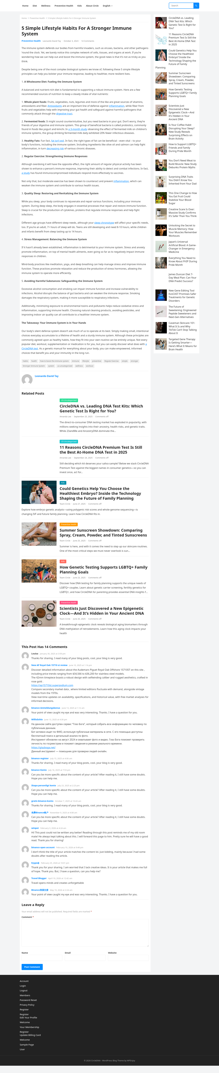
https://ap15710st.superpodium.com (53, 691)
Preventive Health (38, 19)
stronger (135, 362)
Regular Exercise (113, 362)
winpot (36, 834)
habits (26, 362)
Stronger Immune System (35, 367)
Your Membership (29, 1034)
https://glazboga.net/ (45, 753)
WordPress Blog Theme (113, 1067)
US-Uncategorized (70, 401)
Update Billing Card (30, 1042)
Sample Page (27, 1051)
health (35, 362)
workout (90, 367)
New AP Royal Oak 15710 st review (51, 671)
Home (25, 19)
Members (25, 1002)
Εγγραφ (37, 868)
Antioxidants (56, 107)
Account (24, 988)
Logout (24, 997)
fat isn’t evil (58, 142)
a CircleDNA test (60, 349)
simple (126, 362)
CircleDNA (96, 1067)
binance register (41, 764)
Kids (64, 484)
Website (112, 958)
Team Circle (66, 505)
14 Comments (88, 42)
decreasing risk (56, 149)
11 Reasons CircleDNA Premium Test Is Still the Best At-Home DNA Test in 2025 (102, 451)
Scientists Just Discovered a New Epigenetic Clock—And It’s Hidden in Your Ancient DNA (103, 617)
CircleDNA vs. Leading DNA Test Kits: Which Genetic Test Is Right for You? (102, 410)
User (22, 1056)
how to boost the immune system (55, 362)
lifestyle (87, 362)
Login (23, 993)
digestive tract (65, 115)
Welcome (25, 1029)
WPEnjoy (131, 1067)
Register (24, 1016)
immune (76, 362)
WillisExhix (38, 725)
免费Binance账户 (41, 818)
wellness (80, 367)
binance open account (44, 853)
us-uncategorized (66, 367)
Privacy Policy (27, 1012)
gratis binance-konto (44, 807)
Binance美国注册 (41, 896)
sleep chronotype (105, 224)
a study (32, 174)
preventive (97, 362)
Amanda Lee (66, 417)
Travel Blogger (40, 884)
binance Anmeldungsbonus (47, 713)
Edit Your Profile (28, 1024)
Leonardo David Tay (53, 42)
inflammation (118, 107)
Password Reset (28, 1007)
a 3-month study (79, 130)
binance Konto (40, 776)
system (52, 367)
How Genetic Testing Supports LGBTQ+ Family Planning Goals (98, 576)
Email (68, 958)
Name (26, 958)
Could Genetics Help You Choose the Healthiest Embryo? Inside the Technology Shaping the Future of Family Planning (101, 494)
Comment (29, 923)
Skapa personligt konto (45, 791)
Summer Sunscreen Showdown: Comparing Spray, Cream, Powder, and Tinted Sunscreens (102, 536)
